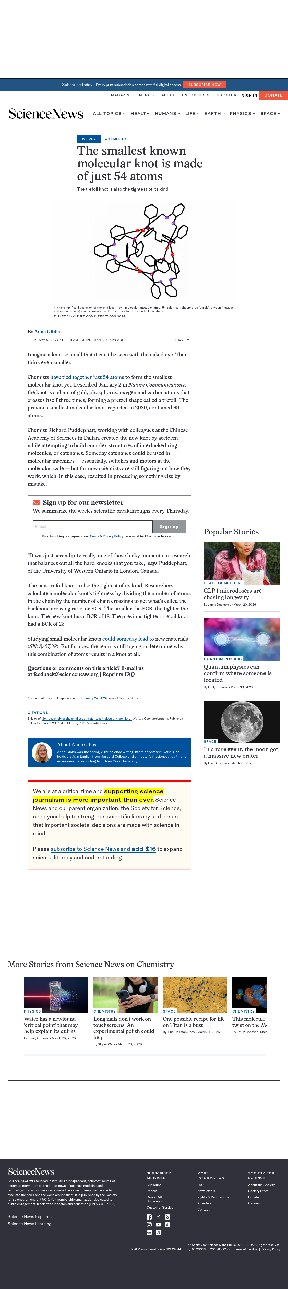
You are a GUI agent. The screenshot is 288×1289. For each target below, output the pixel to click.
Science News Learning (29, 1223)
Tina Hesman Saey (181, 1032)
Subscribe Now (204, 85)
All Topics (109, 113)
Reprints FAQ (118, 674)
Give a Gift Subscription (156, 1199)
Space (270, 113)
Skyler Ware (106, 1044)
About (168, 95)
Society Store (258, 1191)
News (88, 139)
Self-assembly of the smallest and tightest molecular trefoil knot (87, 718)
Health (140, 113)
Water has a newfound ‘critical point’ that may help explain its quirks (51, 1025)
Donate (273, 95)
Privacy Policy (113, 536)
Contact (203, 1209)
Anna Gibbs (47, 332)
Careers (254, 1203)
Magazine (121, 95)
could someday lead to (128, 639)
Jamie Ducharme (219, 604)
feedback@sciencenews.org (66, 674)
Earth (215, 113)
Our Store (228, 95)
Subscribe (154, 1185)
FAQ (200, 1185)
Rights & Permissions (213, 1197)
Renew (152, 1191)
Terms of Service (245, 1249)
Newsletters (206, 1191)
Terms (94, 536)
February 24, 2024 (94, 698)
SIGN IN (249, 95)
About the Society (261, 1185)
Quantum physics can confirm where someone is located (238, 674)
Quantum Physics (223, 659)
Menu (146, 95)
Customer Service (160, 1207)
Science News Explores (30, 1216)
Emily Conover (218, 687)
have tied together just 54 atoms (87, 377)
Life (192, 113)
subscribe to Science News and (103, 848)
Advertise (204, 1203)
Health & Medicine (223, 583)
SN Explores (195, 95)
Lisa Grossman (218, 763)
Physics (242, 113)
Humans (167, 113)
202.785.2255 (220, 1249)
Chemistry (116, 139)
